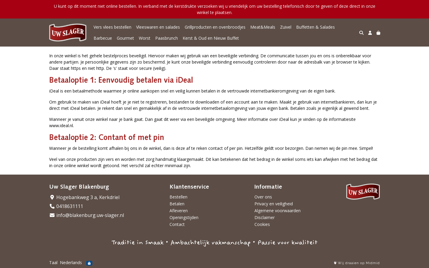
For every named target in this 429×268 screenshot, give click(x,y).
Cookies (262, 224)
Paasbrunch (166, 38)
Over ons (263, 197)
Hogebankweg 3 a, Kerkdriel (84, 197)
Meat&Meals (262, 27)
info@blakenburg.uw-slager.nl (86, 215)
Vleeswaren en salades (158, 27)
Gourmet (125, 38)
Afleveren (179, 210)
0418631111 (66, 206)
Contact (177, 224)
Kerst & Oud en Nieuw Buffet (211, 38)
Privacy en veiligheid (273, 204)
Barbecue (103, 38)
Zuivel (285, 27)
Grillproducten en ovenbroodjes (215, 27)
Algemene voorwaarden (277, 210)
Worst (144, 38)
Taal (53, 262)
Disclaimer (264, 217)
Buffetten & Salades (315, 27)
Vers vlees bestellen (112, 27)
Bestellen (178, 197)
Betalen (177, 204)
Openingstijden (184, 217)
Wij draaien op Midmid (357, 263)
